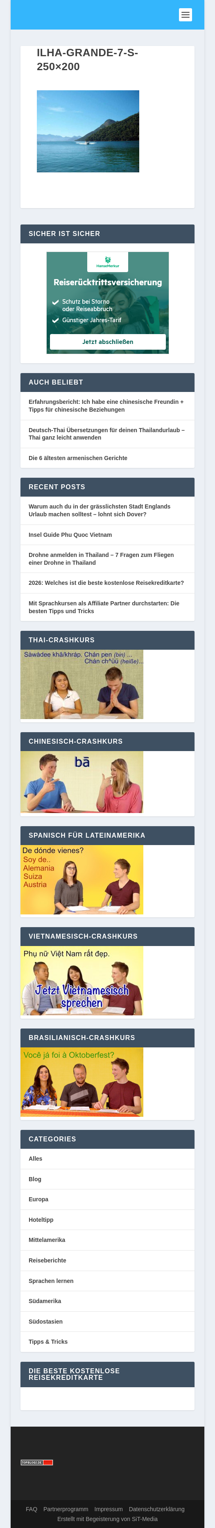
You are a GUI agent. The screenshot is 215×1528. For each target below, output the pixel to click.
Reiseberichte (47, 1260)
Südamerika (45, 1301)
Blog (35, 1179)
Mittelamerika (47, 1240)
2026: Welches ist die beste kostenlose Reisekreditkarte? (106, 583)
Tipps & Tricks (48, 1341)
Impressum (109, 1509)
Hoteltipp (41, 1219)
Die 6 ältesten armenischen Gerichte (78, 458)
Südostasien (46, 1321)
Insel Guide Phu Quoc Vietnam (70, 534)
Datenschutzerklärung (157, 1509)
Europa (38, 1199)
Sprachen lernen (51, 1281)
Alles (35, 1158)
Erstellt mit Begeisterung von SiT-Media (107, 1519)
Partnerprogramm (65, 1509)
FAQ (31, 1509)
